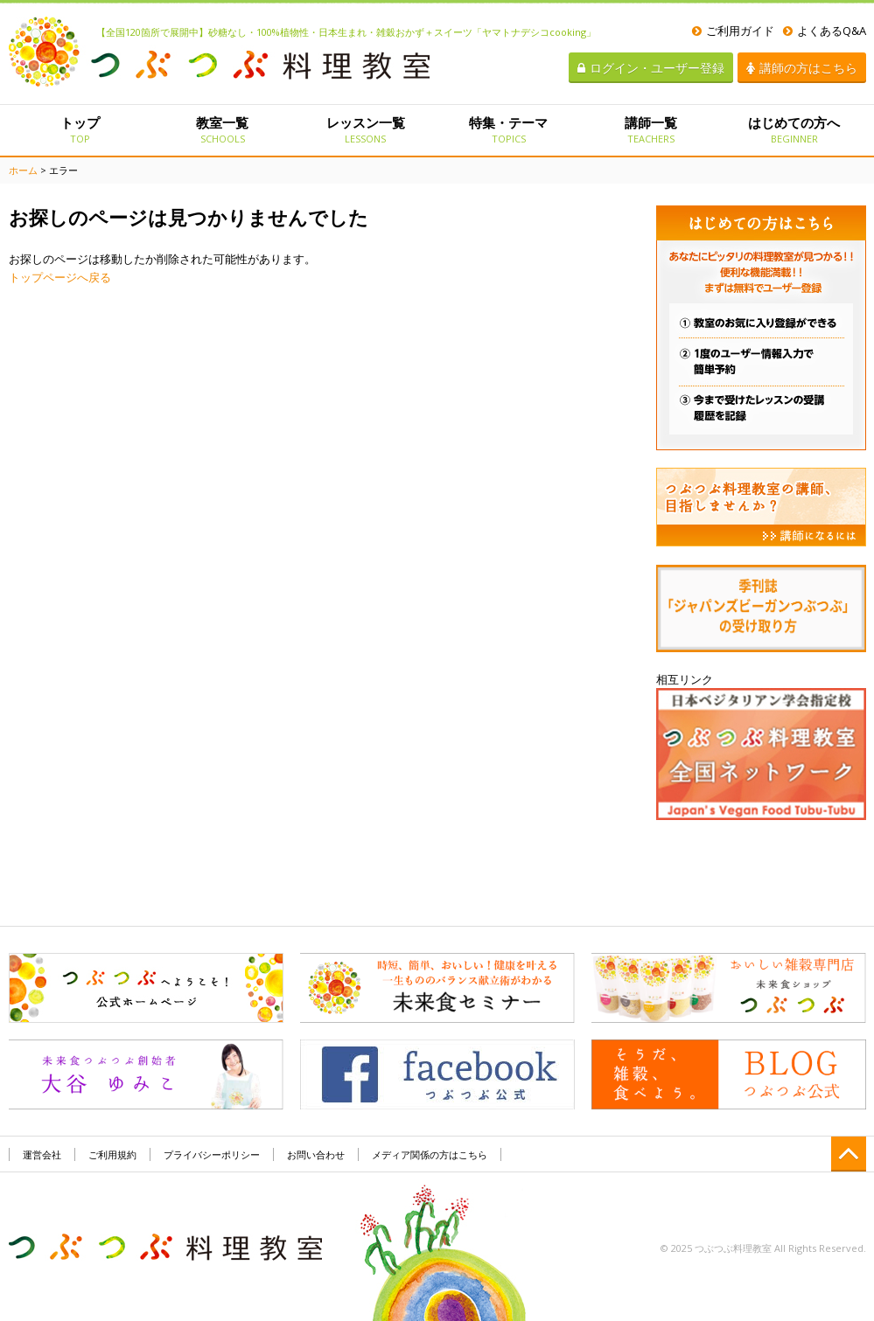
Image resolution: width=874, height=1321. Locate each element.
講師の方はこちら (801, 67)
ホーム (23, 170)
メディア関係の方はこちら (429, 1154)
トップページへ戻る (60, 277)
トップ (80, 129)
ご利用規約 (112, 1154)
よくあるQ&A (824, 30)
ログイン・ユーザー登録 (650, 67)
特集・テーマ (508, 129)
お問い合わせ (316, 1154)
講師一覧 (651, 129)
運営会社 (42, 1154)
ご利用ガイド (733, 30)
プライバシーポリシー (212, 1154)
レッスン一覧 (365, 129)
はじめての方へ (794, 129)
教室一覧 (222, 129)
